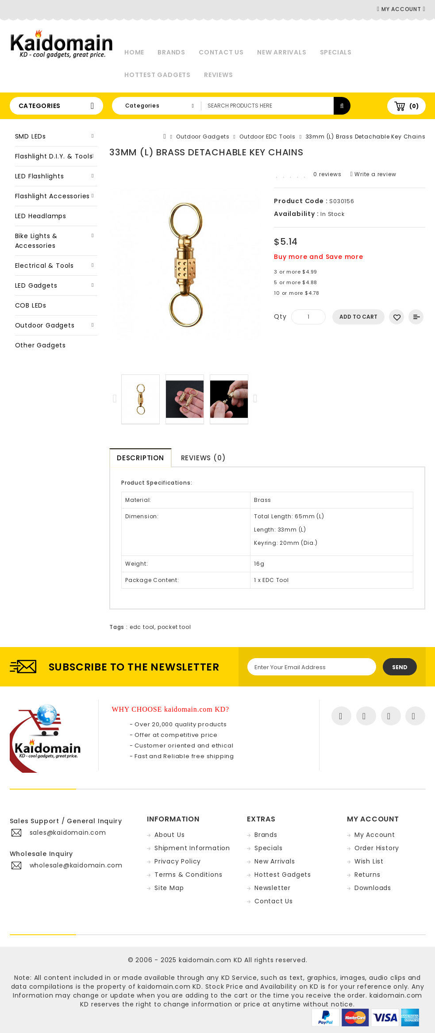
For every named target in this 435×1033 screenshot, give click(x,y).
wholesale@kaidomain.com (76, 865)
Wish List (369, 861)
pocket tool (174, 627)
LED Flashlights (39, 176)
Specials (336, 52)
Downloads (372, 887)
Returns (367, 874)
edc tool (142, 627)
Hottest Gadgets (157, 74)
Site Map (169, 887)
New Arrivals (282, 52)
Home (134, 52)
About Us (169, 834)
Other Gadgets (40, 345)
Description (140, 458)
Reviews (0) (203, 458)
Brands (171, 52)
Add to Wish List (396, 316)
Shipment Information (192, 848)
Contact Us (221, 52)
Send (400, 667)
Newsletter (272, 887)
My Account (374, 834)
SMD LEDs (30, 136)
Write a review (373, 174)
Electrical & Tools (44, 265)
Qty (280, 316)
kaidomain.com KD (211, 960)
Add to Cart (358, 316)
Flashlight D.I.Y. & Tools (54, 156)
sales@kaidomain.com (68, 832)
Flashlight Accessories (52, 196)
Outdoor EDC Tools (267, 136)
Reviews (218, 74)
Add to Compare (415, 316)
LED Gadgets (36, 285)
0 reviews (327, 174)
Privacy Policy (177, 861)
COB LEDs (30, 305)
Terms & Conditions (188, 874)
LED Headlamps (40, 216)
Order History (376, 848)
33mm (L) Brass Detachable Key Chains (366, 136)
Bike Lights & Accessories (36, 240)
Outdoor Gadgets (45, 325)
